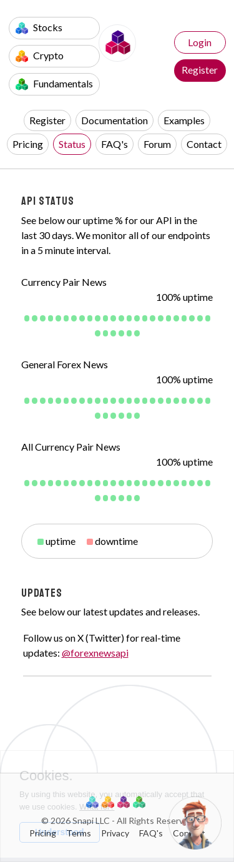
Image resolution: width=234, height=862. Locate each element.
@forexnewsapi (95, 653)
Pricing (27, 144)
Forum (157, 144)
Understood (59, 832)
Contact (204, 144)
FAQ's (114, 144)
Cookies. (46, 776)
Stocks (39, 27)
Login (200, 42)
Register (200, 70)
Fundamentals (54, 84)
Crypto (40, 55)
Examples (184, 120)
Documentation (114, 120)
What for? (96, 806)
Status (72, 144)
